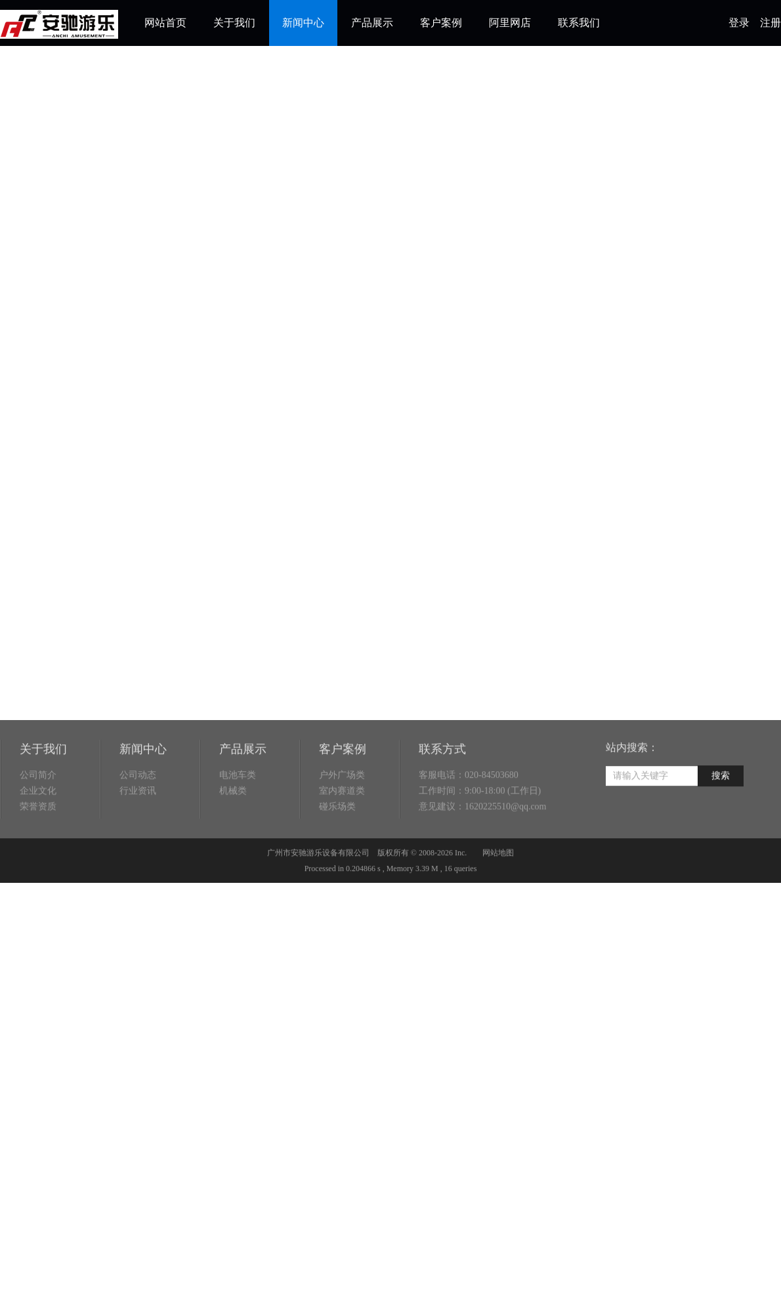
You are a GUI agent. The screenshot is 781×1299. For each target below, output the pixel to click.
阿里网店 (510, 22)
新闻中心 (303, 22)
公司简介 (38, 806)
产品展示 (372, 22)
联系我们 (579, 22)
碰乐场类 (337, 837)
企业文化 (38, 821)
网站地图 (498, 882)
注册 (770, 22)
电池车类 (237, 806)
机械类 (233, 821)
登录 (738, 22)
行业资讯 (137, 821)
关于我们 (234, 22)
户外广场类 (342, 806)
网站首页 (165, 22)
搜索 (720, 806)
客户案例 (441, 22)
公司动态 (137, 806)
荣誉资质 (38, 837)
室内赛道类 (342, 821)
